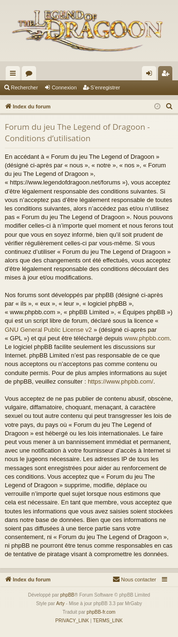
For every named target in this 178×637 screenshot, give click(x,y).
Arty (60, 603)
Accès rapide (14, 75)
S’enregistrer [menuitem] (167, 75)
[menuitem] (169, 106)
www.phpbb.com (146, 338)
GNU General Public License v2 (48, 329)
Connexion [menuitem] (151, 75)
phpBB (67, 595)
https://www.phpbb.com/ (120, 381)
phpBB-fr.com (101, 612)
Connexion (64, 87)
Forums (31, 75)
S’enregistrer (105, 87)
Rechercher (24, 87)
